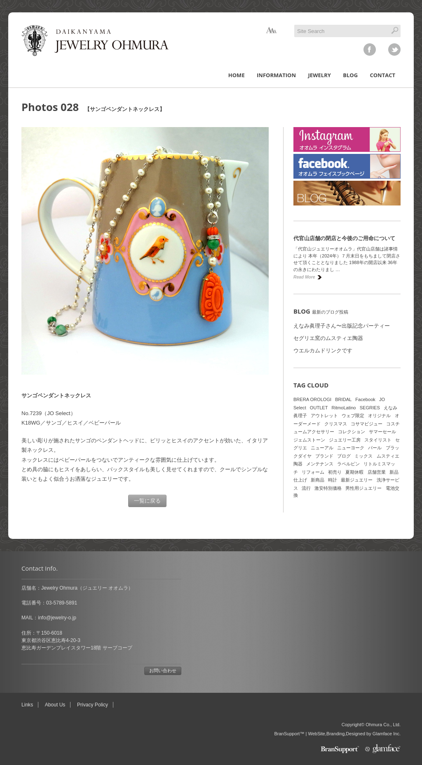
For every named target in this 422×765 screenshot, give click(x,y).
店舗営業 (377, 472)
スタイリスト (378, 439)
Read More (304, 277)
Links (27, 705)
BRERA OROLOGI (312, 399)
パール (375, 447)
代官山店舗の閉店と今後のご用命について (344, 238)
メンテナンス (319, 463)
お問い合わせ (162, 670)
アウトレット (324, 415)
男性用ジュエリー (363, 488)
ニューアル (322, 447)
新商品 (317, 479)
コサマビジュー (366, 423)
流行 (306, 488)
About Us (55, 705)
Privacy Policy (92, 705)
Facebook (365, 399)
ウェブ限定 (353, 415)
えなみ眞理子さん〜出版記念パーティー (341, 326)
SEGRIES (370, 407)
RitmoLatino (344, 407)
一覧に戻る (147, 501)
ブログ (344, 455)
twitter (394, 49)
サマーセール (382, 431)
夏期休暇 (354, 472)
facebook (369, 49)
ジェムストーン (309, 439)
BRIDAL (343, 399)
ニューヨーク (350, 447)
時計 (332, 479)
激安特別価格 (328, 488)
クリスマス (335, 423)
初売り (335, 472)
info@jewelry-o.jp (57, 618)
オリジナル (379, 415)
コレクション (351, 431)
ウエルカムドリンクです (322, 350)
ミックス (363, 455)
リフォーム (313, 472)
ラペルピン (348, 463)
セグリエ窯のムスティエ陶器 (328, 338)
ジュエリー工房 (345, 439)
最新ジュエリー (357, 479)
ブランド (324, 455)
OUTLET (319, 407)
